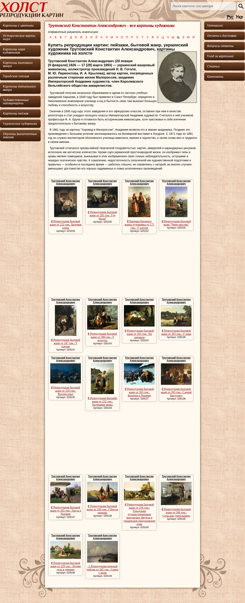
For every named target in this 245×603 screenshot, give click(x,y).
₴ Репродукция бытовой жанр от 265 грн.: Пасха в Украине (65, 510)
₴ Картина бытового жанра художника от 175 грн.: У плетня (139, 224)
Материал (215, 25)
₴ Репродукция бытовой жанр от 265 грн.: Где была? (102, 215)
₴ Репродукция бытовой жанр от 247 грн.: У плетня (65, 343)
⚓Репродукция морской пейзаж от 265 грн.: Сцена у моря (102, 569)
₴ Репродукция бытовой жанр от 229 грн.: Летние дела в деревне (65, 566)
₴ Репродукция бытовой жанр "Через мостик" (176, 223)
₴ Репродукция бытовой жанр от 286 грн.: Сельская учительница (176, 512)
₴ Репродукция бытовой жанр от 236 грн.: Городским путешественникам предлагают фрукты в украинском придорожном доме (139, 514)
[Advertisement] (122, 266)
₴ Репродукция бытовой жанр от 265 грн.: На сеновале (139, 334)
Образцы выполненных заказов (20, 135)
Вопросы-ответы (220, 46)
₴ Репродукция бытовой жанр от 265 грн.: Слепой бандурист (176, 392)
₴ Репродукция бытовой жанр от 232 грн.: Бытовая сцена (65, 224)
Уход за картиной (220, 56)
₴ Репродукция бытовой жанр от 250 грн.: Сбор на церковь (102, 509)
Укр (239, 17)
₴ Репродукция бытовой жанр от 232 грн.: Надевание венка (102, 401)
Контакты (215, 76)
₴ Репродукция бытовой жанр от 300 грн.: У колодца (102, 337)
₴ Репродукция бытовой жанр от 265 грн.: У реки (176, 332)
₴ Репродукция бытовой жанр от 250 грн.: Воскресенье (65, 391)
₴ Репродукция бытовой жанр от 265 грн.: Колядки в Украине (139, 392)
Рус (230, 17)
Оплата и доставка (221, 35)
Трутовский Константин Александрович (65, 182)
